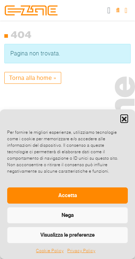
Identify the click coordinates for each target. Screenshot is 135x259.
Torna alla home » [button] (33, 77)
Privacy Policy (81, 250)
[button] (124, 118)
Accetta (67, 195)
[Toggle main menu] (109, 10)
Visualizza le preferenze (67, 235)
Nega (68, 215)
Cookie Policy (50, 250)
